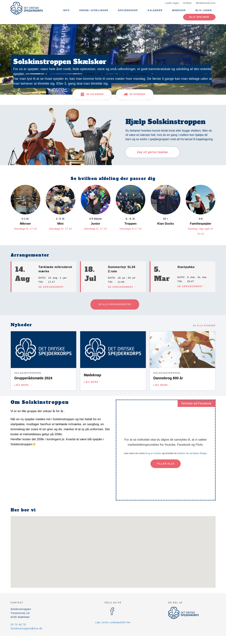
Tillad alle (166, 463)
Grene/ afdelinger (93, 10)
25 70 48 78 (18, 624)
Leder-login (172, 3)
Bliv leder (203, 10)
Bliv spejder (199, 17)
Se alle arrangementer (115, 304)
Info (66, 10)
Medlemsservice (206, 3)
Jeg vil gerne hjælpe (152, 152)
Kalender (155, 10)
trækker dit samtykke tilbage (192, 453)
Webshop (179, 10)
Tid (40, 282)
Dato (41, 277)
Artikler (187, 3)
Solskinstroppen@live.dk (26, 628)
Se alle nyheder (204, 325)
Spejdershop (128, 10)
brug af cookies (153, 453)
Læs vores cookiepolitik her (113, 622)
